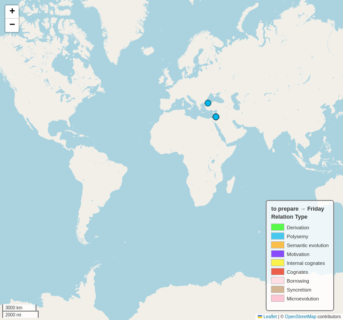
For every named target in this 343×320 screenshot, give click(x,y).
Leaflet (267, 316)
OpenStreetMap (300, 316)
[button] (12, 12)
